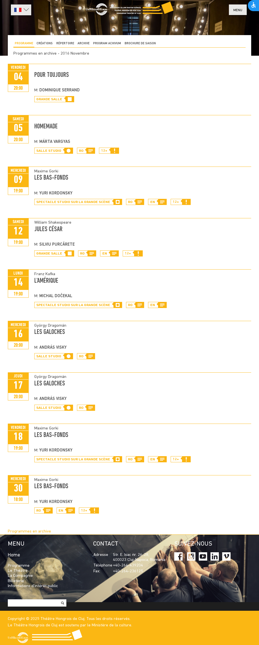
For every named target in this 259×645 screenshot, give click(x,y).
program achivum (107, 43)
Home (14, 555)
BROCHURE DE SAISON (140, 43)
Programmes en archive (29, 531)
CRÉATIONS (45, 43)
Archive (83, 43)
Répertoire (65, 43)
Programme (24, 43)
